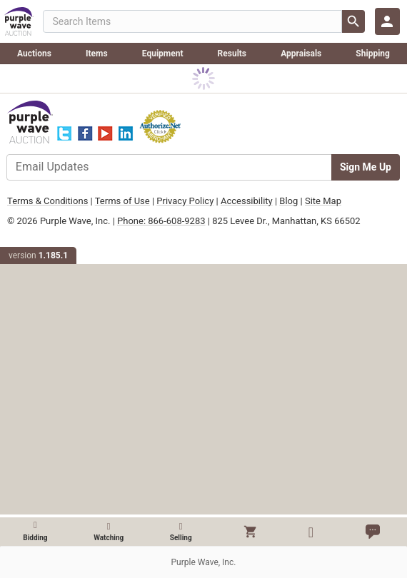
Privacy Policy (184, 201)
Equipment (163, 54)
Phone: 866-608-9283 (161, 221)
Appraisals (301, 54)
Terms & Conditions (47, 201)
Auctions (34, 54)
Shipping (373, 54)
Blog (288, 201)
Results (232, 54)
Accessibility (247, 201)
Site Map (323, 201)
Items (97, 54)
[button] (250, 531)
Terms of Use (122, 201)
